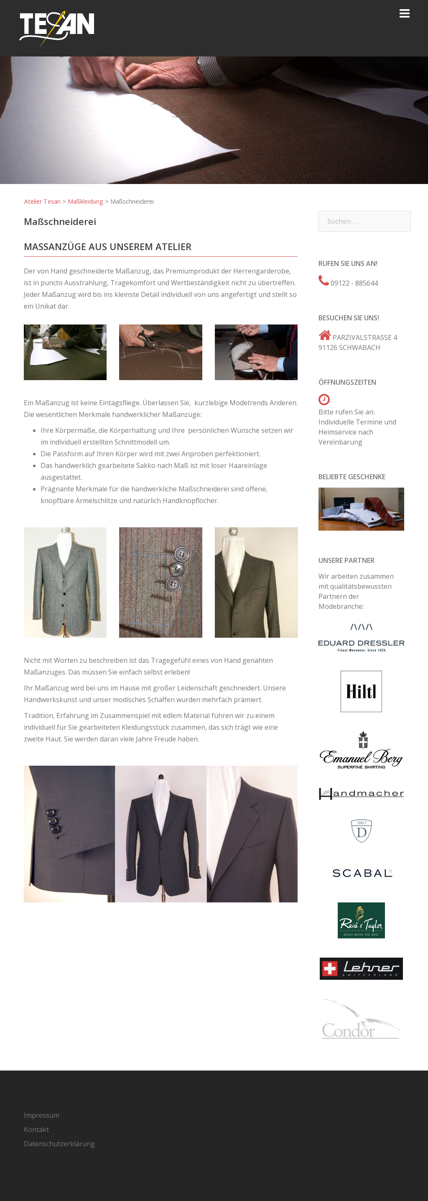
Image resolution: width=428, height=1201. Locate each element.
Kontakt (36, 1129)
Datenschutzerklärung (59, 1143)
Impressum (41, 1115)
